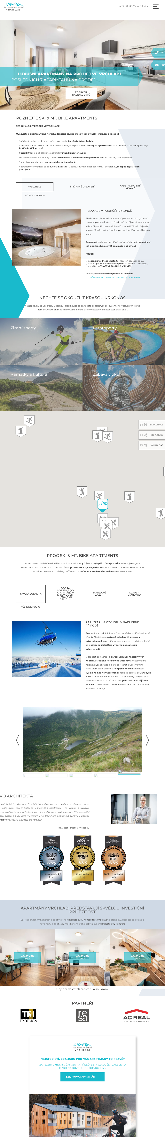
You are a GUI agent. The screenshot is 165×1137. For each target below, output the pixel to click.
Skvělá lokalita (30, 593)
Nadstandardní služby (130, 186)
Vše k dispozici (31, 607)
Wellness (34, 186)
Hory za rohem (35, 195)
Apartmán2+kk (27, 957)
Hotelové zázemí (99, 593)
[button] (147, 740)
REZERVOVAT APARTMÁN (82, 1076)
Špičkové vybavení (82, 186)
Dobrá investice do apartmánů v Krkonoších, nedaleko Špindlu (65, 594)
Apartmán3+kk (82, 957)
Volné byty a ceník (133, 6)
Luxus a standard (134, 593)
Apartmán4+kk (137, 957)
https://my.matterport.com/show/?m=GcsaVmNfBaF (113, 277)
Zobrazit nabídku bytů (81, 93)
